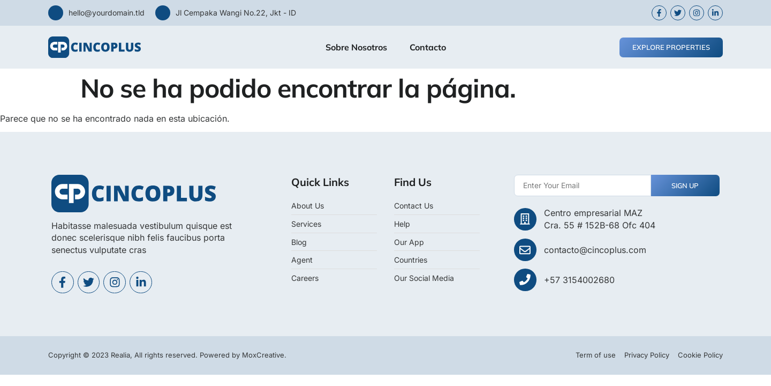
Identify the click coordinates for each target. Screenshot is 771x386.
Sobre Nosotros (356, 47)
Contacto (428, 47)
